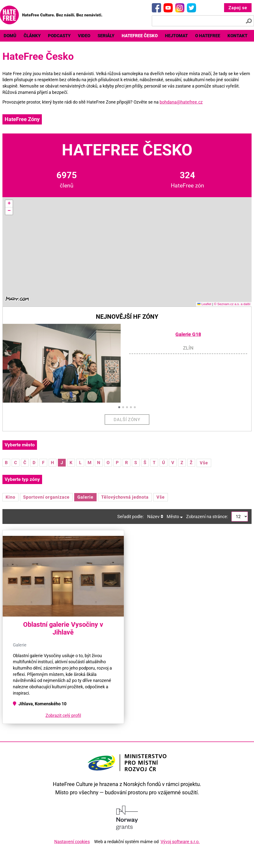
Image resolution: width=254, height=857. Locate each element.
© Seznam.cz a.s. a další (232, 304)
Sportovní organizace (46, 497)
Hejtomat (176, 35)
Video (84, 35)
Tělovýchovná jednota (125, 497)
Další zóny (127, 419)
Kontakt (237, 35)
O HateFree (207, 35)
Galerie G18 (188, 334)
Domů (10, 35)
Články (32, 35)
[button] (9, 203)
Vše (204, 462)
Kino (10, 497)
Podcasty (59, 35)
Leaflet (204, 304)
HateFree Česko (140, 35)
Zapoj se (237, 7)
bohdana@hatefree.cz (181, 102)
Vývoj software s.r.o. (180, 841)
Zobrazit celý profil (63, 715)
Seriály (106, 35)
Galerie (85, 497)
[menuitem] (10, 36)
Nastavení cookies (72, 841)
